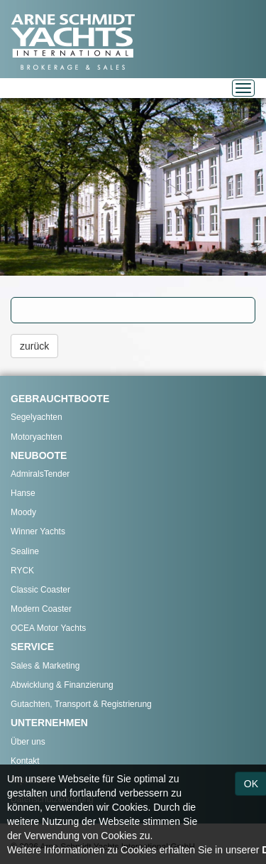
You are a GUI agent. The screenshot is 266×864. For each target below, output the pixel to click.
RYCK (22, 571)
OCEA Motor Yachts (48, 628)
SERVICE (32, 646)
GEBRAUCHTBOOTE (60, 398)
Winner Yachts (38, 531)
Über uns (28, 742)
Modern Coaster (41, 609)
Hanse (23, 493)
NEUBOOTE (39, 455)
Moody (23, 512)
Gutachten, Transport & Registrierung (81, 704)
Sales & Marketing (45, 666)
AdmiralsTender (40, 474)
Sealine (25, 551)
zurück (34, 346)
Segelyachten (36, 417)
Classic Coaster (40, 590)
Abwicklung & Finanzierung (62, 685)
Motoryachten (36, 437)
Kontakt (25, 761)
